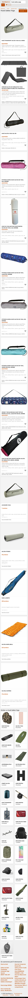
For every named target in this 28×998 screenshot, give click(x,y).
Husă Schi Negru (6, 745)
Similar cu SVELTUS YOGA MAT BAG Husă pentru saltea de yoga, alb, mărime (13, 242)
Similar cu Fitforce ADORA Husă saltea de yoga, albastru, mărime (13, 288)
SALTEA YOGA (14, 8)
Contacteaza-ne (18, 993)
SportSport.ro (6, 2)
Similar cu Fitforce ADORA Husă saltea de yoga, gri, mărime (13, 333)
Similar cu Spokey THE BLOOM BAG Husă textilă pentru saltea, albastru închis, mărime (14, 427)
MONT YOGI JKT (5, 974)
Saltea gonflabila (7, 644)
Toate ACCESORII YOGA (6, 519)
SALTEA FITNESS (6, 551)
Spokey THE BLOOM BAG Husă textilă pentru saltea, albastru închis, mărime (13, 413)
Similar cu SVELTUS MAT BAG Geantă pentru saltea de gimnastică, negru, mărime (12, 474)
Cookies (12, 995)
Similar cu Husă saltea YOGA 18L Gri (9, 148)
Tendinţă (17, 995)
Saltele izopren (6, 690)
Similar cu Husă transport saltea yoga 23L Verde (11, 55)
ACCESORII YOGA (6, 505)
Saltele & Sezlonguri (6, 981)
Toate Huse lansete (5, 612)
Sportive (3, 8)
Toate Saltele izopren (6, 705)
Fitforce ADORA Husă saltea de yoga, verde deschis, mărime (13, 366)
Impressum (5, 995)
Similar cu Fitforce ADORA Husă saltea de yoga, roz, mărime (13, 194)
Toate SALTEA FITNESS (6, 566)
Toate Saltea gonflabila (6, 659)
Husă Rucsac (5, 726)
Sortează (22, 10)
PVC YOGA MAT (20, 860)
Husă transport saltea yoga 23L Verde (13, 40)
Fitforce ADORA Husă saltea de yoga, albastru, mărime (13, 273)
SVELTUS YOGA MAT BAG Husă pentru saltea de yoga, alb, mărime (12, 227)
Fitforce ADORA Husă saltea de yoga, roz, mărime (13, 180)
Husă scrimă (4, 964)
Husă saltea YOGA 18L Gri (9, 133)
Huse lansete (6, 598)
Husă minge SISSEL (6, 985)
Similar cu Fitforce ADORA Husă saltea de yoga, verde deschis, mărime (14, 381)
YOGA (8, 8)
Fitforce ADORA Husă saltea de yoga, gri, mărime (14, 320)
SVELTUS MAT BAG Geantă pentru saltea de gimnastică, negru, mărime (13, 459)
